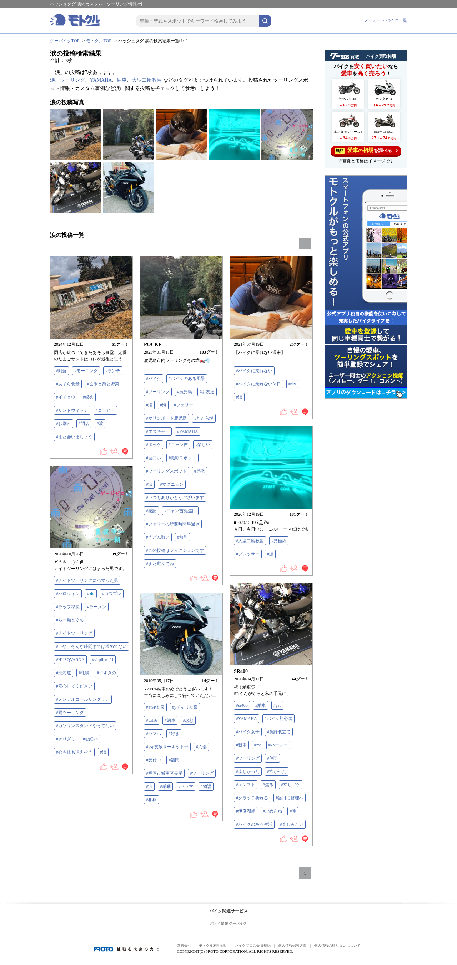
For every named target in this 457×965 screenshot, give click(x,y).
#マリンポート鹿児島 (166, 418)
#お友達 (207, 391)
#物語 (206, 786)
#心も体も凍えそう (74, 752)
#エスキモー (158, 431)
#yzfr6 (151, 720)
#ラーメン (96, 606)
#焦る (268, 784)
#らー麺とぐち (70, 620)
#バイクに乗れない (254, 370)
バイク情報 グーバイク (228, 923)
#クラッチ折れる (252, 797)
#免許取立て (279, 731)
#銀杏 (88, 397)
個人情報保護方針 (292, 946)
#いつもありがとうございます (175, 497)
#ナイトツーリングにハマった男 (87, 580)
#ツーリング (158, 391)
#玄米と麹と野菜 (103, 383)
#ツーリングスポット (166, 471)
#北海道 (63, 672)
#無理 (182, 537)
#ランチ (112, 370)
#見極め (278, 540)
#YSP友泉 (155, 707)
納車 (122, 80)
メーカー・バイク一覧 (385, 20)
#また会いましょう (74, 436)
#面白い (153, 457)
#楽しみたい (291, 824)
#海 (163, 405)
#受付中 (153, 760)
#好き (174, 733)
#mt (257, 745)
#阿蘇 (61, 370)
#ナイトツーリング (74, 633)
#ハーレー (278, 745)
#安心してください (74, 686)
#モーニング (86, 370)
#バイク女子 (248, 731)
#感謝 (151, 510)
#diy (292, 383)
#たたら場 (204, 418)
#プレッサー (248, 553)
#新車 (241, 745)
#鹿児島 (184, 391)
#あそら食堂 (68, 383)
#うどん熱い (158, 537)
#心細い (90, 738)
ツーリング (72, 80)
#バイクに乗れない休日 (258, 383)
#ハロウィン (68, 593)
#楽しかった (248, 771)
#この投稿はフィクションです (175, 550)
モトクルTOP (98, 40)
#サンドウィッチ (72, 410)
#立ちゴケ (290, 784)
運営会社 (184, 946)
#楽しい (202, 444)
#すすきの (106, 672)
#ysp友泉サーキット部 (167, 746)
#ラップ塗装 (68, 606)
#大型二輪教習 (250, 540)
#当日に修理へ (289, 797)
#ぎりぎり (65, 738)
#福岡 (174, 760)
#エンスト (245, 784)
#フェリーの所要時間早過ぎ (173, 523)
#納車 (260, 705)
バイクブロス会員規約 (253, 946)
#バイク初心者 (278, 718)
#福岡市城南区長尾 (164, 773)
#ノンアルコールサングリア (83, 699)
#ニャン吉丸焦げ (180, 510)
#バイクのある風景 (187, 378)
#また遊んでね (160, 563)
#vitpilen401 (103, 659)
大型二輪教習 (147, 80)
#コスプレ (111, 593)
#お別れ (63, 423)
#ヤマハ (153, 733)
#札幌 (84, 672)
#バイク (153, 378)
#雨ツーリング (70, 712)
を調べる (366, 151)
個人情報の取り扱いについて (337, 946)
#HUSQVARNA (70, 659)
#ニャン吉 (178, 444)
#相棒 (151, 799)
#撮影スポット (182, 457)
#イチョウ (65, 397)
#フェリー (183, 405)
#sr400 (242, 705)
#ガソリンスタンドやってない (85, 725)
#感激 (199, 471)
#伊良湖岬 (245, 811)
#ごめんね (272, 811)
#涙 (100, 423)
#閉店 (84, 423)
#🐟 (91, 593)
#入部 (201, 746)
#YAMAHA (187, 431)
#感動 (165, 786)
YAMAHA (101, 80)
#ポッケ (153, 444)
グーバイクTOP (64, 40)
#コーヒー (105, 410)
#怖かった (276, 771)
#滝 (149, 405)
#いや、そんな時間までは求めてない (91, 646)
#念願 (188, 720)
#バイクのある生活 (254, 824)
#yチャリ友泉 (185, 707)
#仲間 (272, 758)
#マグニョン (172, 484)
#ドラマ (185, 786)
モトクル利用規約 (213, 946)
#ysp (277, 705)
